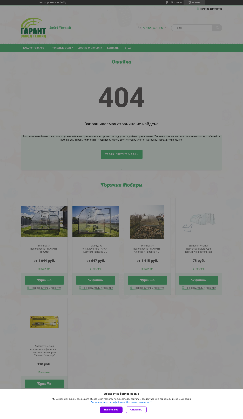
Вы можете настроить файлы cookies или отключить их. (120, 402)
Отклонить (136, 409)
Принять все (111, 409)
